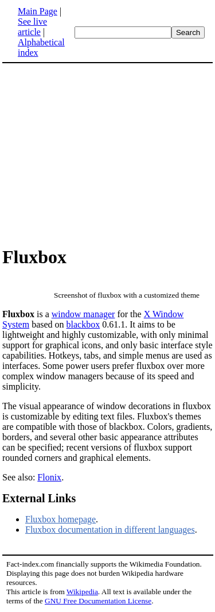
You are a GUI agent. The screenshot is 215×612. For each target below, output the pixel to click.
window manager (83, 314)
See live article (32, 27)
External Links (39, 498)
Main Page (37, 11)
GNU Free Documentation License (98, 600)
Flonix (49, 477)
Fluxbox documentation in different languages (110, 529)
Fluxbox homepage (60, 519)
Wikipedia (82, 591)
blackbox (83, 324)
